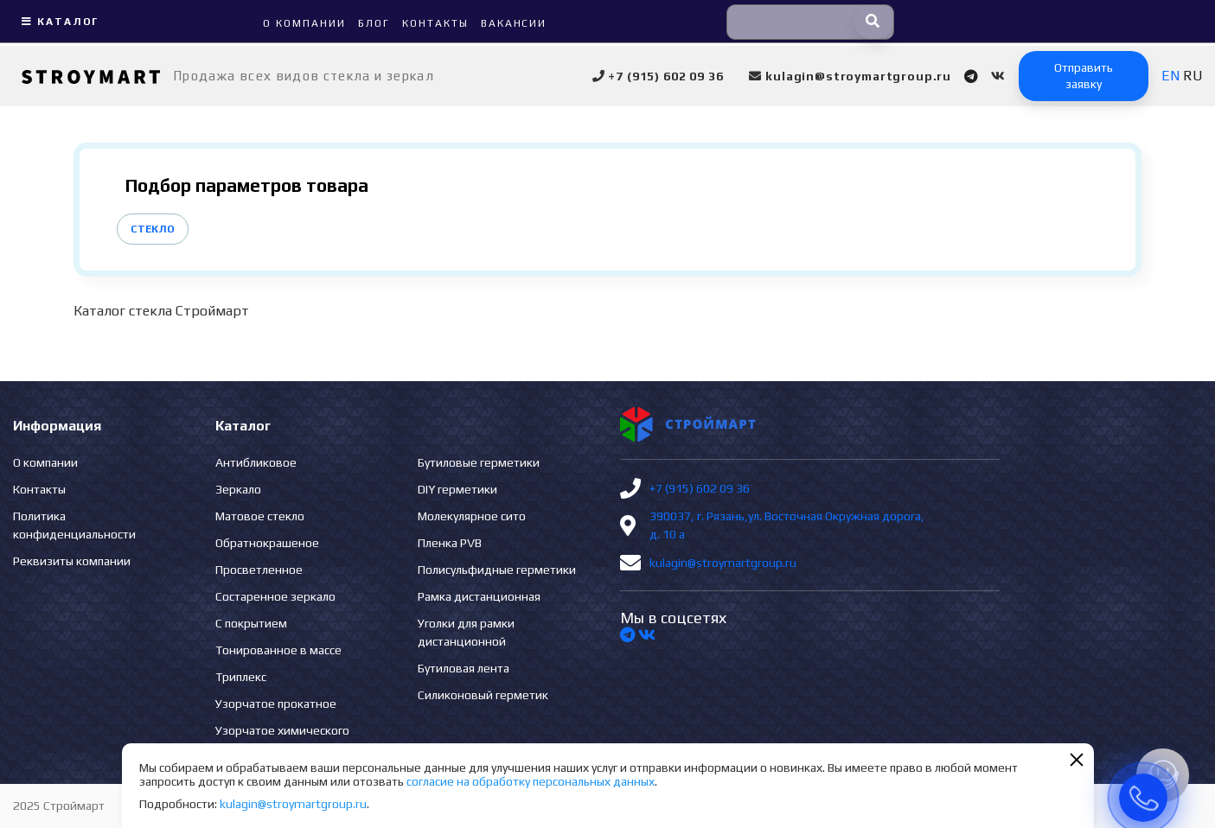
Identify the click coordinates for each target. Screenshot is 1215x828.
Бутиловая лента (463, 668)
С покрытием (251, 623)
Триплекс (240, 677)
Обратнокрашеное (267, 543)
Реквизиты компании (72, 561)
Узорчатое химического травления (282, 739)
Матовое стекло (259, 516)
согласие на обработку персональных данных (530, 781)
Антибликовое (256, 462)
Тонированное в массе (278, 650)
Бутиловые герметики (479, 462)
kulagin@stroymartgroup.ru (722, 563)
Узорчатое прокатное (275, 703)
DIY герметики (457, 489)
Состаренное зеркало (275, 596)
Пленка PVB (450, 543)
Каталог (58, 21)
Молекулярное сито (472, 516)
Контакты (39, 489)
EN (1170, 75)
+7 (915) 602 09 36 (699, 488)
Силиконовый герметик (483, 695)
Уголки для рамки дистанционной (466, 632)
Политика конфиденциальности (74, 525)
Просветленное (259, 569)
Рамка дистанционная (479, 596)
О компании (45, 462)
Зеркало (238, 489)
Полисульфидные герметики (497, 569)
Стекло (153, 229)
